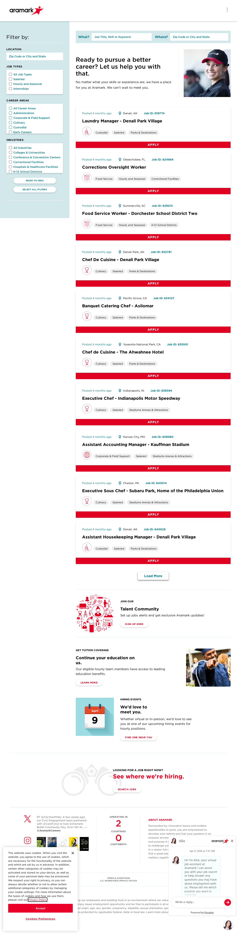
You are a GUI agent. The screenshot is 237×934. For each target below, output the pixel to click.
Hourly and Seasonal (25, 84)
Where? (161, 37)
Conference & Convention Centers (34, 157)
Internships (19, 88)
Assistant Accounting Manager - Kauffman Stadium (135, 444)
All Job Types (20, 74)
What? (83, 37)
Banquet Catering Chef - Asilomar (117, 305)
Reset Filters (35, 180)
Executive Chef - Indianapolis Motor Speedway (131, 398)
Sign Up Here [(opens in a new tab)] (134, 624)
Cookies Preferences (40, 919)
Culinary (17, 122)
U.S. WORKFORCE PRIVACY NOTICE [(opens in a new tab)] (118, 880)
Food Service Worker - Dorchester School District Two (139, 213)
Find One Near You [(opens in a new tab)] (138, 737)
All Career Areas (22, 108)
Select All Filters (34, 189)
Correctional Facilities (26, 162)
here (201, 912)
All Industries (20, 147)
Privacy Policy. (37, 900)
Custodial (17, 127)
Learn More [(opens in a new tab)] (89, 682)
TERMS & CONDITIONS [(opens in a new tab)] (118, 878)
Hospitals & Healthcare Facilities (33, 166)
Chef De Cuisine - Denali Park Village (120, 259)
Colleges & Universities (27, 152)
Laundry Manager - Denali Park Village (122, 120)
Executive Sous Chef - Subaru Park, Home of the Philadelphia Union (152, 490)
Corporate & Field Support (29, 117)
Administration (21, 113)
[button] (10, 74)
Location (13, 49)
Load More (153, 576)
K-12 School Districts (25, 171)
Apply (153, 145)
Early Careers (20, 132)
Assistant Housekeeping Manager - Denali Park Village (139, 536)
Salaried (16, 79)
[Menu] (225, 10)
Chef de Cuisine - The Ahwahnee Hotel (123, 352)
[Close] (72, 853)
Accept (41, 909)
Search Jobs (127, 789)
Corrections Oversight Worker (114, 167)
